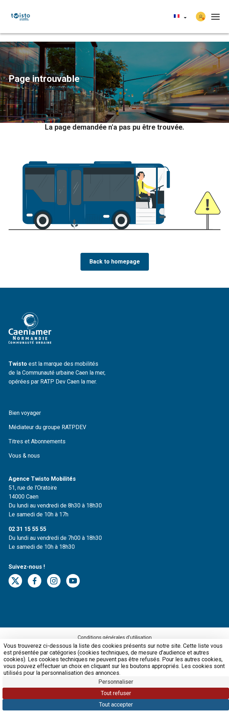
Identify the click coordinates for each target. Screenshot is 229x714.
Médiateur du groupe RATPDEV (47, 427)
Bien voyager (25, 413)
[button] (180, 16)
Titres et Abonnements (37, 441)
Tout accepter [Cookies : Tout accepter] (116, 704)
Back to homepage (114, 261)
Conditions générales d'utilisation (115, 637)
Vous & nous (24, 455)
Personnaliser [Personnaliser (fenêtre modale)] (115, 681)
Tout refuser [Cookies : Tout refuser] (116, 693)
